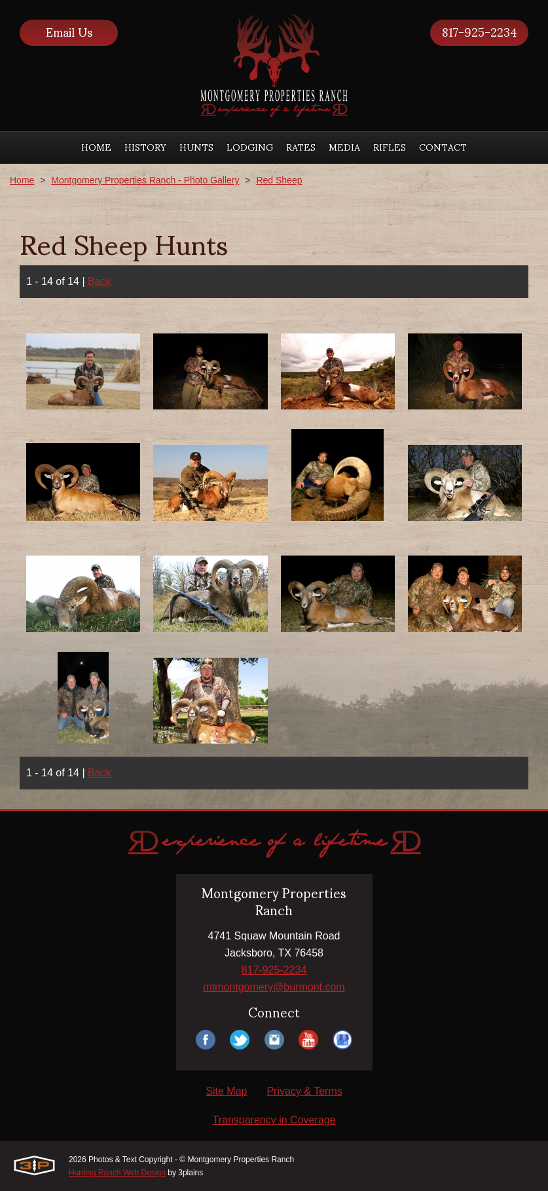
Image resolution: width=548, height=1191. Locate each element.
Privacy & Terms (304, 1091)
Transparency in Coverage (274, 1119)
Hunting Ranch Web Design (117, 1172)
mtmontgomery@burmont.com (273, 986)
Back (99, 281)
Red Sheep (279, 180)
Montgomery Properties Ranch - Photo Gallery (145, 180)
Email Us (69, 33)
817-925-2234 (479, 33)
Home (22, 180)
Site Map (226, 1091)
